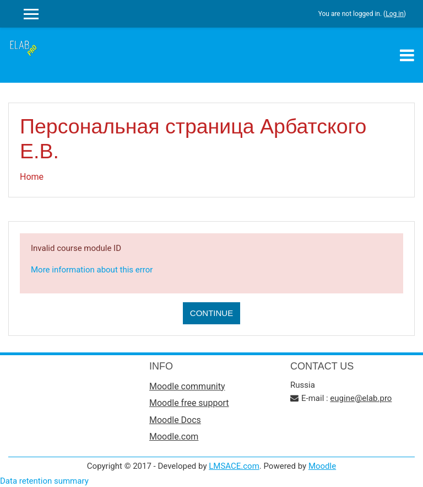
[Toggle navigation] (407, 55)
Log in (395, 14)
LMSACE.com (234, 466)
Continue (211, 313)
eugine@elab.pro (361, 398)
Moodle (322, 466)
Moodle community (187, 386)
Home (32, 177)
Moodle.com (173, 436)
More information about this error (92, 270)
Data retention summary (44, 481)
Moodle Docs (175, 420)
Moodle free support (189, 403)
